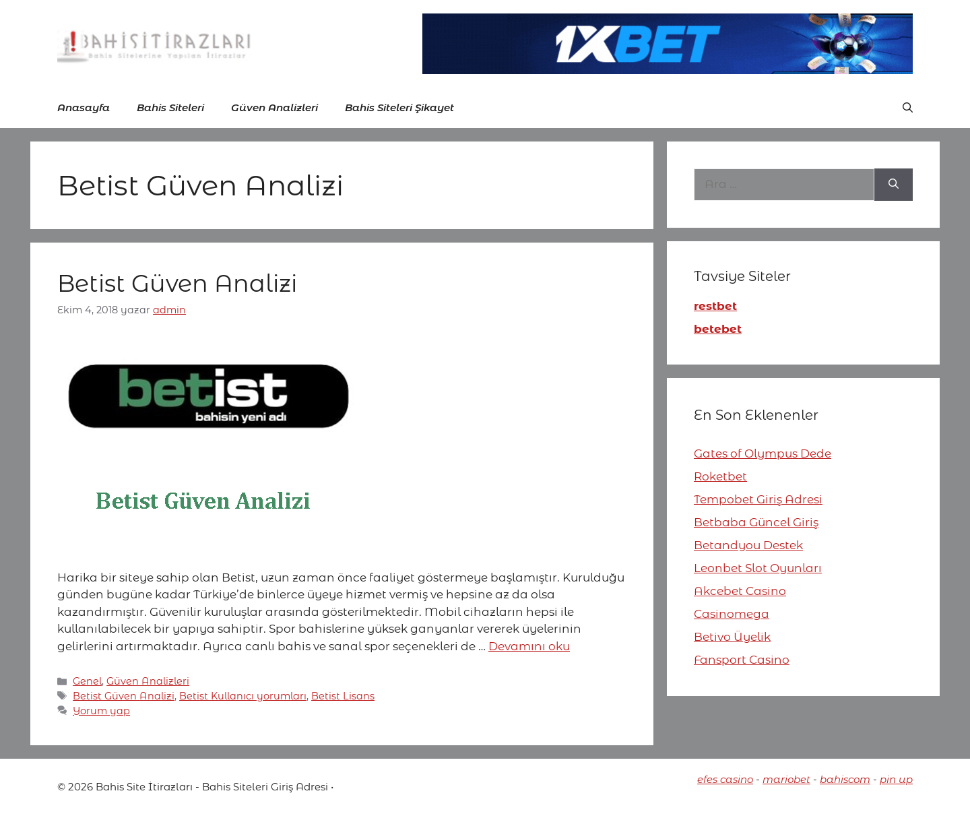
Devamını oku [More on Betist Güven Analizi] (529, 646)
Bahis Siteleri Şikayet (399, 107)
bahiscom (845, 779)
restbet (715, 306)
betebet (718, 329)
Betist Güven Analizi (177, 283)
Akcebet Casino (740, 591)
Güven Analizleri (274, 107)
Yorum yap (101, 711)
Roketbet (720, 476)
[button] (907, 108)
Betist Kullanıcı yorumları (242, 696)
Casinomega (731, 614)
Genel (87, 681)
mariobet (786, 779)
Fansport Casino (741, 659)
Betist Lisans (343, 696)
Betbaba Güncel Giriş (756, 522)
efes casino (725, 779)
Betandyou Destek (748, 545)
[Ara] (893, 184)
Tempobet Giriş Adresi (758, 499)
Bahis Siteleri (170, 107)
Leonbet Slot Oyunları (758, 568)
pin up (896, 779)
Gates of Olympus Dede (762, 453)
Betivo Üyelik (732, 637)
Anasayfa (83, 107)
